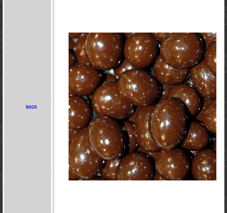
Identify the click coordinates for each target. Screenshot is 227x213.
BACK (31, 106)
